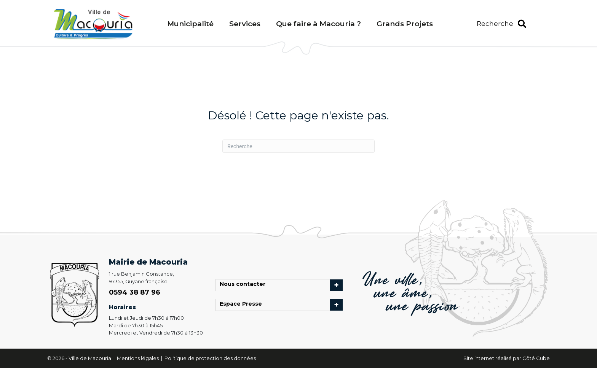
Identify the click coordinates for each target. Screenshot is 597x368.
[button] (501, 24)
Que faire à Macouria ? (318, 23)
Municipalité (190, 23)
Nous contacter (244, 285)
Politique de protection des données (210, 358)
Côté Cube (536, 358)
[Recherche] (298, 146)
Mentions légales (138, 358)
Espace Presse (243, 305)
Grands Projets (405, 23)
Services (244, 23)
